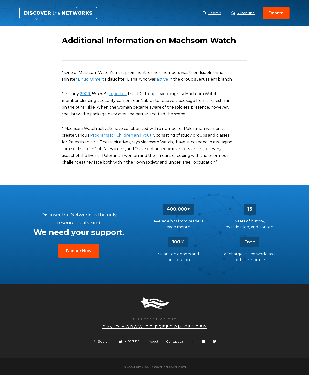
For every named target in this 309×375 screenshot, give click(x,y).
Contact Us (174, 341)
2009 (85, 93)
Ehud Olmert (91, 79)
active (162, 79)
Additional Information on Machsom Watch (58, 13)
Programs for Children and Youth (122, 135)
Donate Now (78, 251)
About (153, 341)
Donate (276, 13)
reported (118, 93)
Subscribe (243, 13)
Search (212, 13)
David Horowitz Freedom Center (154, 327)
